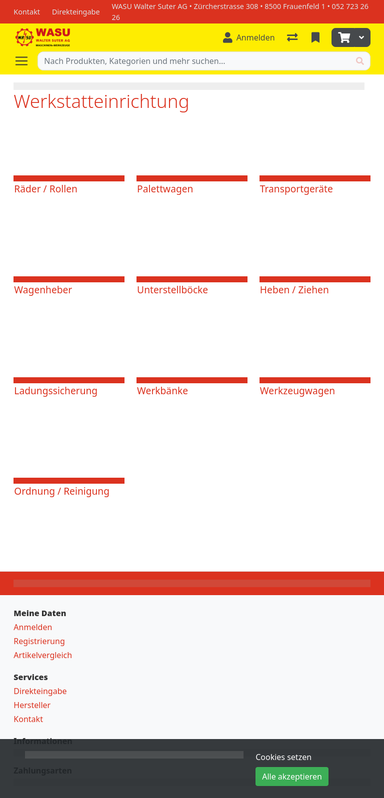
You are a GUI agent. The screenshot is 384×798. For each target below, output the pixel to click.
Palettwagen (165, 188)
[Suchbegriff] (194, 60)
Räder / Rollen (45, 188)
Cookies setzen (284, 757)
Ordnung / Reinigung (62, 491)
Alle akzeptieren (292, 776)
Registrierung (39, 641)
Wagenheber (43, 289)
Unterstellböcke (172, 289)
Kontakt (28, 719)
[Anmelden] (249, 37)
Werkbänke (162, 390)
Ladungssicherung (56, 390)
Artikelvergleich (43, 655)
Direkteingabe (40, 691)
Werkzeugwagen (297, 390)
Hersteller (32, 705)
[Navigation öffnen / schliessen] (26, 61)
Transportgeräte (296, 188)
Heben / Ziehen (294, 289)
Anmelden (33, 627)
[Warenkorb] (343, 37)
